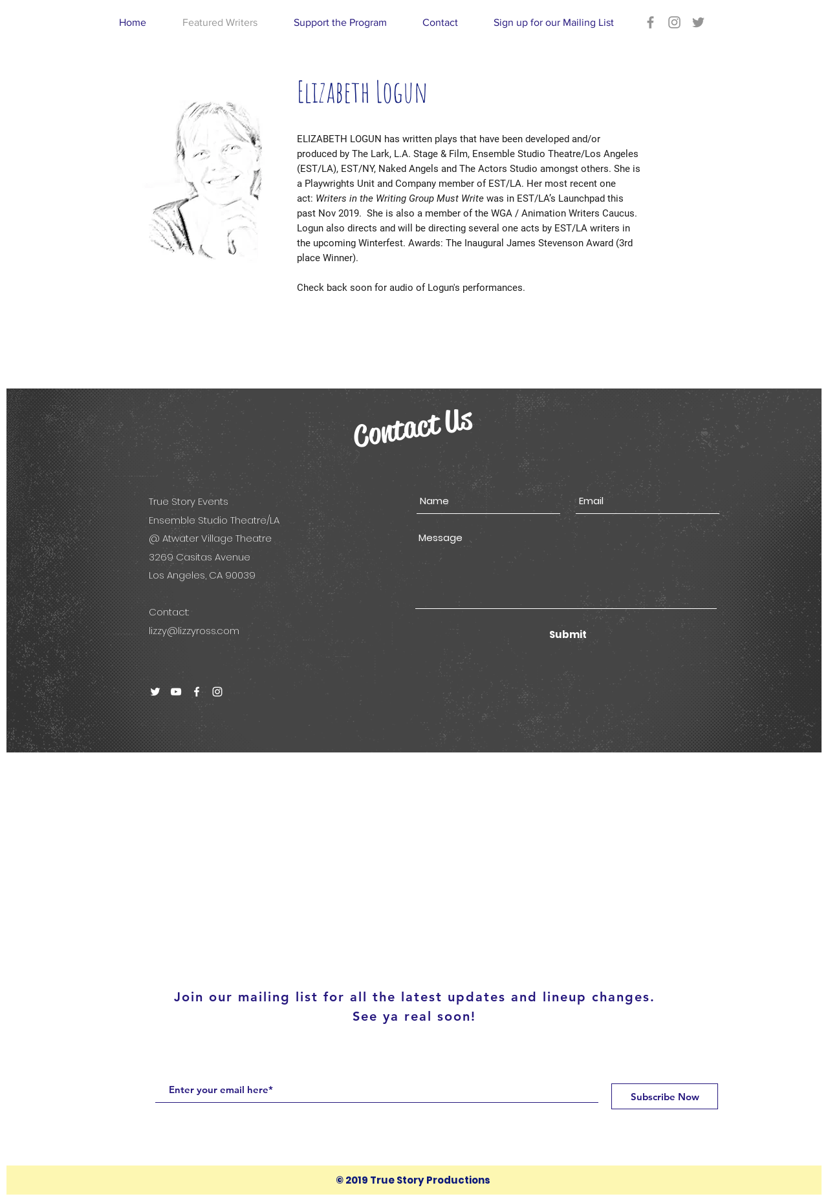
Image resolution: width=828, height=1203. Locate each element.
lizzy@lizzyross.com (194, 630)
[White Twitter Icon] (155, 691)
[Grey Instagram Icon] (674, 22)
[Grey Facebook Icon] (650, 22)
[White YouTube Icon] (175, 691)
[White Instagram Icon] (217, 691)
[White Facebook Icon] (196, 691)
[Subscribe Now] (664, 1096)
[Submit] (567, 634)
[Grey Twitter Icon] (698, 22)
